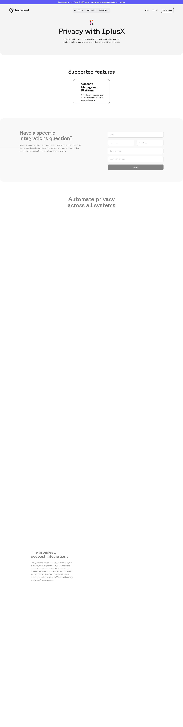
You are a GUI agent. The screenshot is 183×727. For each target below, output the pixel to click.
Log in (155, 10)
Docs (147, 10)
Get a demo (167, 10)
